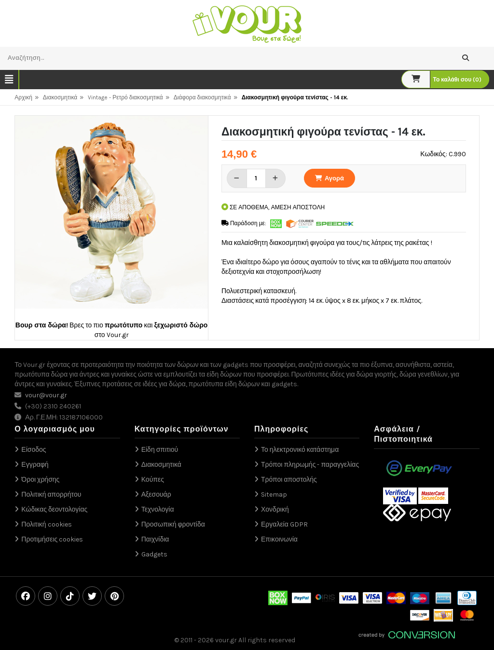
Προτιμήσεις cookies (52, 539)
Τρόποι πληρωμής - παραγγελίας (310, 464)
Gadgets (154, 554)
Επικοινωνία (279, 539)
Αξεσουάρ (156, 494)
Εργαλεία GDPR (284, 524)
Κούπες (152, 479)
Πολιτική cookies (46, 524)
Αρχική (23, 97)
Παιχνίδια (155, 539)
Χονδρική (275, 509)
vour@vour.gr (46, 395)
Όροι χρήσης (40, 479)
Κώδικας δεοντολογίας (54, 509)
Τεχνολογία (157, 509)
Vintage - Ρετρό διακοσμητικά (125, 97)
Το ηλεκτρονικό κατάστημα (300, 450)
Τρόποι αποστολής (289, 479)
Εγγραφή (34, 464)
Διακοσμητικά (60, 97)
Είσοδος (33, 450)
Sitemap (274, 494)
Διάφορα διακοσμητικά (202, 97)
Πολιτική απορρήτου (51, 494)
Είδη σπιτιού (159, 450)
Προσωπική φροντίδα (173, 524)
